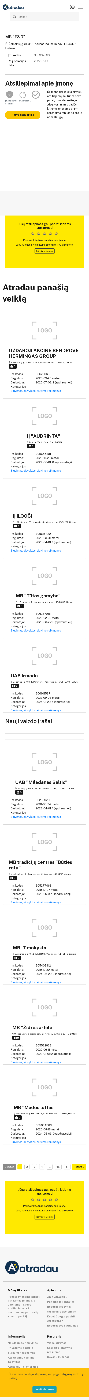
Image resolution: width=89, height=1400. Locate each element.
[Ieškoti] (44, 16)
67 (67, 1166)
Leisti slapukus (44, 1389)
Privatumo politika (20, 1347)
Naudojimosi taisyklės (23, 1342)
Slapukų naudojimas (21, 1352)
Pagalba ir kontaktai (61, 1301)
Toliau (79, 1166)
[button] (80, 7)
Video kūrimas (56, 1342)
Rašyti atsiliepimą (23, 114)
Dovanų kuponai (58, 1356)
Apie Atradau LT (58, 1296)
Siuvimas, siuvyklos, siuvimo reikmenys (36, 391)
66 (58, 1166)
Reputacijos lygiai (59, 1306)
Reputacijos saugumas (62, 1325)
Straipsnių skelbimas (61, 1311)
